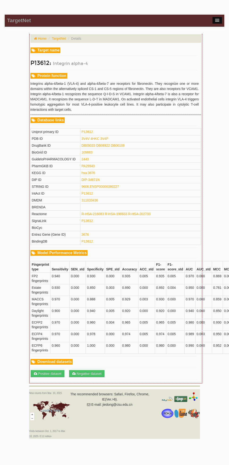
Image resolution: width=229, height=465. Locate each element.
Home (42, 38)
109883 (87, 152)
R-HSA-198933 (116, 214)
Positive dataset (48, 373)
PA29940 (88, 166)
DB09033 (88, 145)
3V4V (86, 139)
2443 (85, 159)
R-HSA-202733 (139, 214)
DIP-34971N (91, 180)
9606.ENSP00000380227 (100, 186)
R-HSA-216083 (93, 214)
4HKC (95, 139)
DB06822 (103, 145)
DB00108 (118, 145)
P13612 (87, 132)
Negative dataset (86, 373)
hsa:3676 (88, 173)
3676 (85, 234)
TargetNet (59, 38)
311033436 (90, 200)
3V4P (104, 139)
